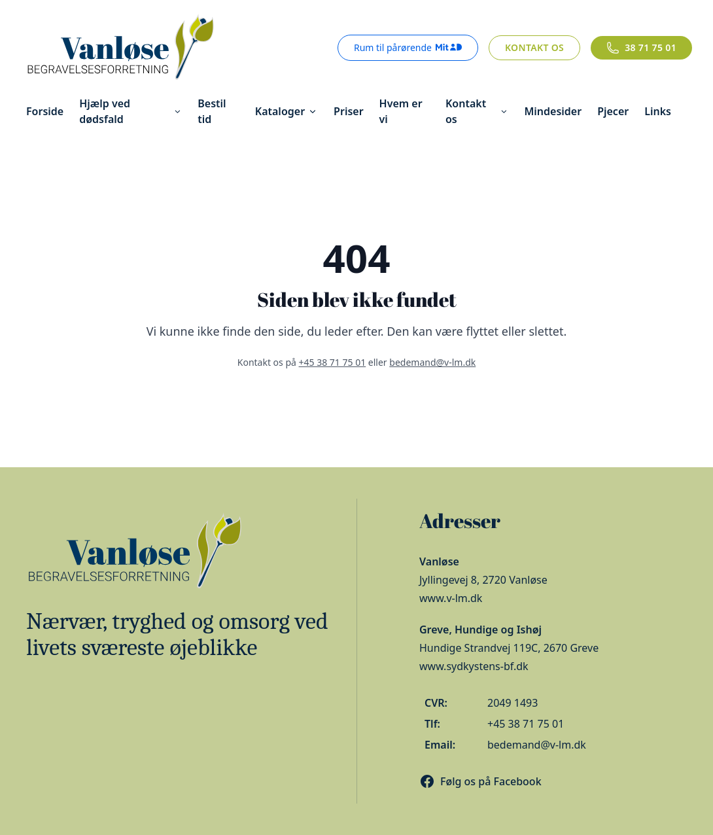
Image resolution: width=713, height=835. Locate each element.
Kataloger (286, 111)
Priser (349, 111)
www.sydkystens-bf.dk (474, 666)
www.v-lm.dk (450, 598)
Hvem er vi (401, 111)
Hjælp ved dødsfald (130, 111)
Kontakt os (534, 47)
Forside (44, 111)
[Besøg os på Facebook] (480, 781)
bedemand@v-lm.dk (432, 362)
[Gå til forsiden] (119, 47)
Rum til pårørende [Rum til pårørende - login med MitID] (408, 47)
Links (657, 111)
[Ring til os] (641, 48)
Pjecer (613, 111)
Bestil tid (212, 111)
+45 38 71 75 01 (332, 362)
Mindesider (553, 111)
